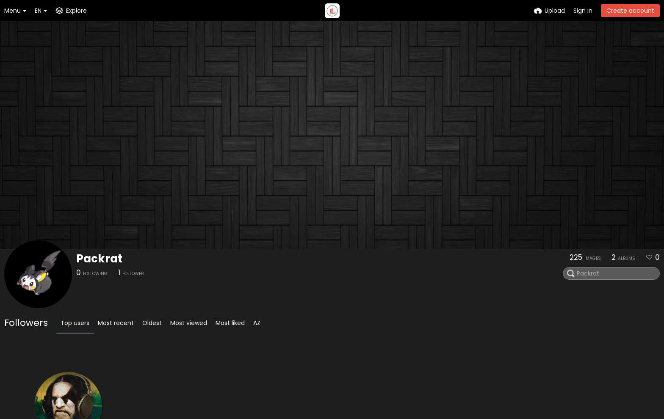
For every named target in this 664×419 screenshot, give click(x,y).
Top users (75, 323)
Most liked (230, 323)
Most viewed (188, 323)
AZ (256, 323)
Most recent (116, 323)
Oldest (152, 323)
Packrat (99, 258)
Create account (630, 10)
